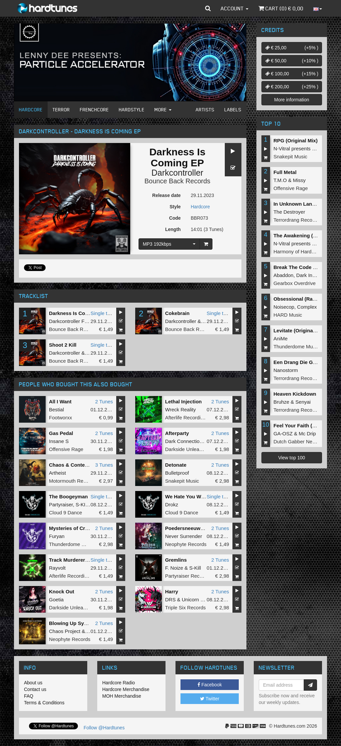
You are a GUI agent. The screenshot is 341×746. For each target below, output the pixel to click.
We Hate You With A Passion (198, 496)
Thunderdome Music (72, 544)
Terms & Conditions (44, 702)
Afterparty (177, 433)
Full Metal (284, 172)
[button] (208, 8)
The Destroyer (289, 212)
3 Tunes (104, 465)
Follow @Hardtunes (104, 727)
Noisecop (283, 307)
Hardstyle (132, 109)
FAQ (28, 696)
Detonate (175, 465)
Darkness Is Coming (73, 313)
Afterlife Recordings (187, 417)
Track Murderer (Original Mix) (83, 560)
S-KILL (83, 504)
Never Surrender (183, 536)
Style (175, 206)
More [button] (163, 109)
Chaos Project (64, 631)
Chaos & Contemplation (77, 465)
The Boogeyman (68, 496)
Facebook (209, 684)
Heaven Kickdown (294, 394)
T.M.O (280, 180)
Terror (61, 109)
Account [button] (234, 8)
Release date (166, 195)
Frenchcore (94, 109)
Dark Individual (312, 275)
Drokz (171, 504)
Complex (307, 307)
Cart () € (280, 8)
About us (33, 682)
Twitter (209, 698)
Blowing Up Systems (73, 623)
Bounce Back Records (177, 181)
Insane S (59, 441)
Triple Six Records (185, 607)
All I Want (60, 401)
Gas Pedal (61, 433)
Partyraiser (61, 504)
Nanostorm (285, 370)
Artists (205, 109)
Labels (232, 109)
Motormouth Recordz (72, 481)
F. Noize (174, 568)
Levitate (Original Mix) (299, 330)
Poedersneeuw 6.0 (187, 528)
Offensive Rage (66, 449)
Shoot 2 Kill (63, 345)
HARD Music (287, 315)
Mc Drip (307, 433)
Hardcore (31, 109)
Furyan (57, 536)
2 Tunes (104, 401)
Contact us (35, 689)
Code (175, 218)
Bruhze (281, 402)
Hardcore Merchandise (126, 689)
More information (291, 99)
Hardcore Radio (118, 682)
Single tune (103, 313)
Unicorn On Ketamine (205, 599)
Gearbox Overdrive (294, 283)
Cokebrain (177, 313)
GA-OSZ (283, 433)
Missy (299, 180)
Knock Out (61, 591)
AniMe (280, 338)
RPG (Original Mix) (295, 140)
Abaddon (283, 275)
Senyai (303, 402)
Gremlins (176, 560)
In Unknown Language (300, 204)
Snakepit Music (182, 481)
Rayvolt (57, 568)
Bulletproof (177, 473)
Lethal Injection (183, 401)
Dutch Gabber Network (298, 441)
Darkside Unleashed (187, 449)
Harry (171, 591)
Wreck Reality (180, 409)
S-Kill (195, 568)
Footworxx (60, 417)
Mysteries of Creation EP (78, 528)
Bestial (56, 409)
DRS (170, 599)
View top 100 (291, 457)
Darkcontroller (177, 172)
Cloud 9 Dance (65, 512)
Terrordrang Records (296, 220)
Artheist (57, 473)
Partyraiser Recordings (190, 576)
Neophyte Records (185, 544)
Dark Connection (183, 441)
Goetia (56, 599)
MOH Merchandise (121, 696)
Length (173, 229)
